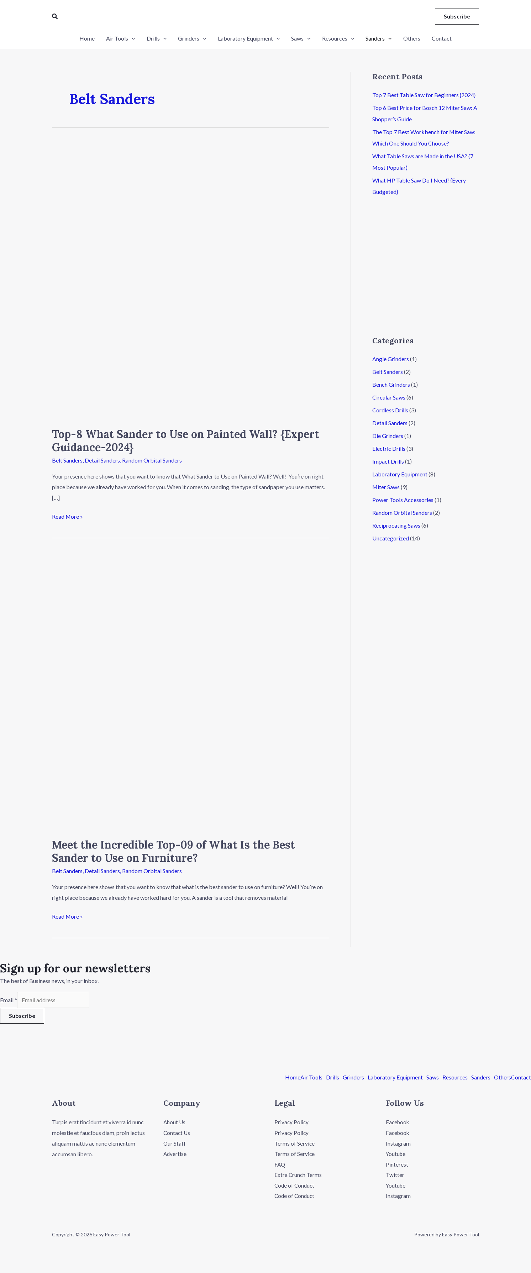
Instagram (398, 1143)
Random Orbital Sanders (152, 460)
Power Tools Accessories (402, 499)
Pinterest (397, 1164)
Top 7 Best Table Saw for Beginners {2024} (423, 94)
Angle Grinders (390, 358)
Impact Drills (388, 461)
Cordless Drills (390, 410)
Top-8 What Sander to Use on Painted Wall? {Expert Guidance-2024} (185, 440)
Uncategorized (390, 538)
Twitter (395, 1175)
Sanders (480, 1078)
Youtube (396, 1154)
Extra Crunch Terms (298, 1175)
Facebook (398, 1122)
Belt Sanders (67, 460)
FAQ (280, 1164)
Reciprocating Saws (396, 525)
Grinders (353, 1078)
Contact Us (177, 1132)
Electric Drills (388, 448)
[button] (55, 16)
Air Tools (311, 1078)
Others (502, 1078)
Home (292, 1078)
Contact (521, 1078)
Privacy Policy (291, 1122)
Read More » (67, 515)
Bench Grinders (391, 384)
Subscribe (22, 1015)
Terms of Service (294, 1143)
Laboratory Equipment (399, 474)
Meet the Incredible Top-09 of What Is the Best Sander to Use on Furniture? (173, 851)
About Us (175, 1122)
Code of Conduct (295, 1185)
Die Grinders (387, 435)
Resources (455, 1078)
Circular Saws (388, 397)
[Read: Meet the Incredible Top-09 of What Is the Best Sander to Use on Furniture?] (190, 690)
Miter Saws (386, 487)
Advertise (175, 1154)
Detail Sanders (102, 460)
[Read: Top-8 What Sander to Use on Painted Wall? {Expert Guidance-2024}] (190, 279)
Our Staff (174, 1143)
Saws (432, 1078)
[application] (131, 38)
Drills (332, 1078)
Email (8, 1000)
